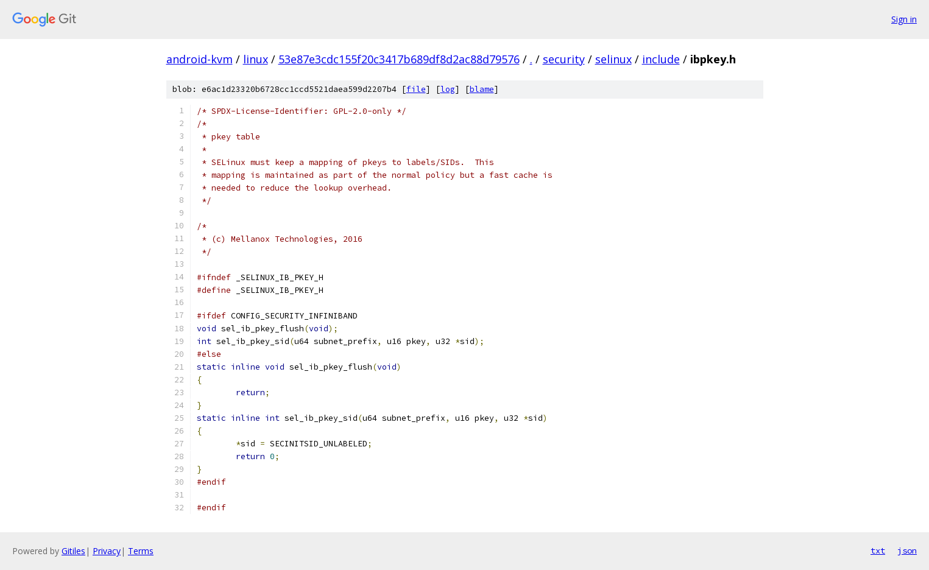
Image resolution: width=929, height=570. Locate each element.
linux (255, 59)
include (661, 59)
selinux (613, 59)
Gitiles (73, 551)
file (416, 89)
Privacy (107, 551)
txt (878, 550)
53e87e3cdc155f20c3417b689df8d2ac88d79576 (399, 59)
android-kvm (199, 59)
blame (482, 89)
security (564, 59)
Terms (141, 551)
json (907, 550)
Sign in (904, 19)
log (447, 89)
